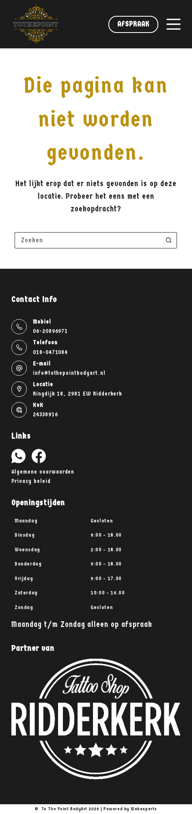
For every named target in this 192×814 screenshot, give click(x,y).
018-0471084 (50, 352)
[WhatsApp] (18, 456)
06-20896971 (50, 331)
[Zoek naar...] (88, 240)
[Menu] (173, 24)
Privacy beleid (30, 481)
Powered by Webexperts (130, 809)
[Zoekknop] (169, 240)
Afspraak (133, 24)
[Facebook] (39, 456)
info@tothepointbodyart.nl (69, 373)
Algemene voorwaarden (42, 471)
